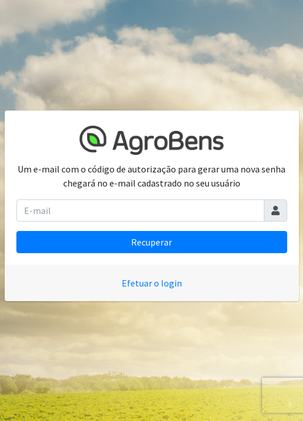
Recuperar (151, 242)
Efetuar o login (152, 283)
